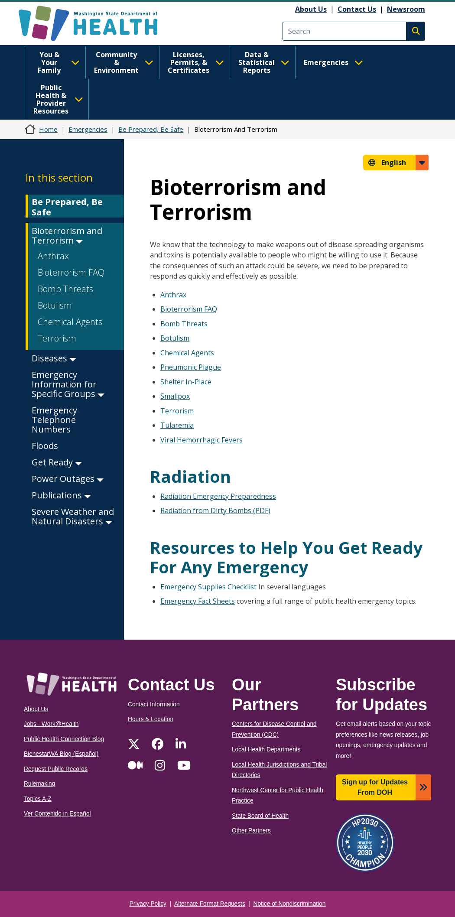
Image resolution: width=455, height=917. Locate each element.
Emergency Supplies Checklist (208, 587)
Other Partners (251, 830)
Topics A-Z (38, 799)
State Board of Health (260, 816)
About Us (311, 9)
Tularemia (177, 425)
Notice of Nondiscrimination (290, 904)
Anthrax (53, 256)
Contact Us (357, 9)
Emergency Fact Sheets (197, 601)
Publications (61, 495)
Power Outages (68, 479)
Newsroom (406, 9)
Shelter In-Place (185, 382)
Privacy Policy (148, 904)
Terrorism (57, 338)
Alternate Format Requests (209, 904)
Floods (45, 446)
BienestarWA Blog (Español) (61, 754)
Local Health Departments (266, 749)
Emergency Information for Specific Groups (68, 384)
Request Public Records (56, 769)
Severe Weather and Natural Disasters (73, 516)
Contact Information (154, 704)
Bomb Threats (65, 289)
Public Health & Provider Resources (58, 99)
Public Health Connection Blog (64, 739)
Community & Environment (123, 62)
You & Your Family (59, 62)
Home (48, 129)
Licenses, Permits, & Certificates (196, 62)
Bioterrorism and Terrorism (67, 235)
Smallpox (175, 396)
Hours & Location (150, 719)
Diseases (54, 358)
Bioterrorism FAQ (71, 272)
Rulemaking (39, 783)
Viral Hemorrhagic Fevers (201, 440)
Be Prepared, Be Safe (150, 129)
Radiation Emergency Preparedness (218, 496)
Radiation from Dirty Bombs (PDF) (215, 510)
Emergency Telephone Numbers (54, 419)
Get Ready (57, 462)
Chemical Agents (70, 322)
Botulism (55, 305)
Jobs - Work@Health (51, 724)
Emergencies (333, 62)
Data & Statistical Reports (263, 62)
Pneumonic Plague (190, 367)
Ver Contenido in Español (57, 813)
